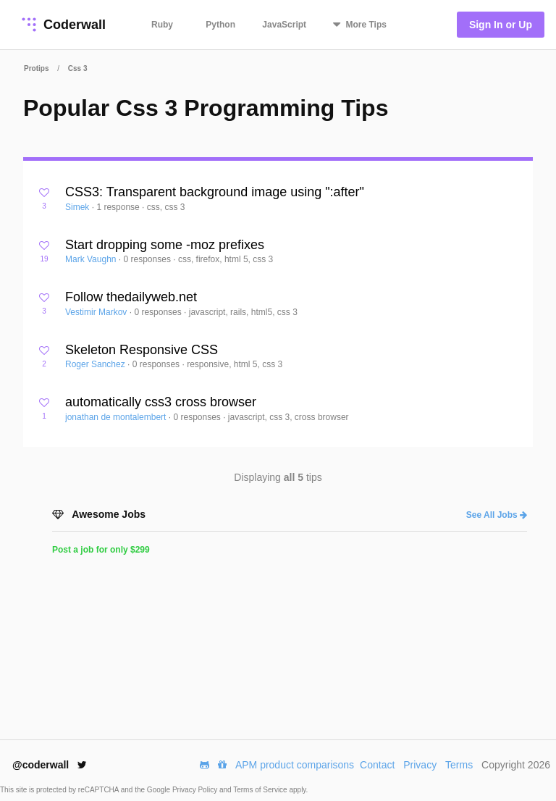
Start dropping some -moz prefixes (164, 245)
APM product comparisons (294, 765)
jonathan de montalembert (117, 417)
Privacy (420, 765)
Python (220, 25)
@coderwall (49, 765)
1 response (119, 207)
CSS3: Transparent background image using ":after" (214, 192)
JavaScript (284, 25)
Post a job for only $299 (101, 550)
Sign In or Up (500, 24)
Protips (36, 68)
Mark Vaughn (92, 259)
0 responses (149, 259)
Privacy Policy (195, 790)
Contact (377, 765)
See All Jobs (496, 515)
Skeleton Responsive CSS (141, 350)
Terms (459, 765)
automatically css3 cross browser (160, 402)
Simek (78, 207)
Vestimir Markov (97, 312)
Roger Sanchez (96, 364)
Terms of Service (261, 790)
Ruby (162, 25)
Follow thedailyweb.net (131, 297)
